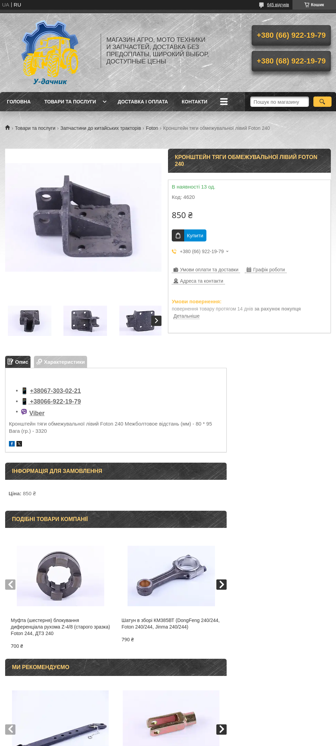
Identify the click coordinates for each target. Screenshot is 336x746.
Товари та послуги (70, 101)
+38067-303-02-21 (55, 390)
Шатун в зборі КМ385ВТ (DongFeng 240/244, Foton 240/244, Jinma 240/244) (171, 624)
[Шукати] (322, 102)
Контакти (194, 101)
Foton (152, 128)
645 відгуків (278, 4)
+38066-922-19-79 (54, 401)
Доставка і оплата (143, 101)
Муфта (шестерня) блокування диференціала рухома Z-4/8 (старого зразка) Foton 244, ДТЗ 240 (60, 627)
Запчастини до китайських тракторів (100, 128)
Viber (37, 413)
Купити (195, 235)
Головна (19, 101)
